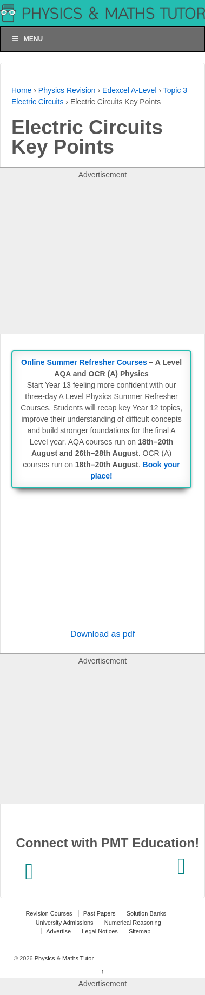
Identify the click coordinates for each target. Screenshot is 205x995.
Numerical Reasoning (132, 922)
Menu (27, 39)
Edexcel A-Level (129, 90)
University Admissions (65, 922)
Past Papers (99, 913)
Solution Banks (146, 913)
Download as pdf (102, 634)
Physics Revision (67, 90)
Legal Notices (100, 931)
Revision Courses (48, 913)
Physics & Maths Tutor (63, 958)
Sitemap (139, 931)
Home (21, 90)
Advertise (58, 931)
